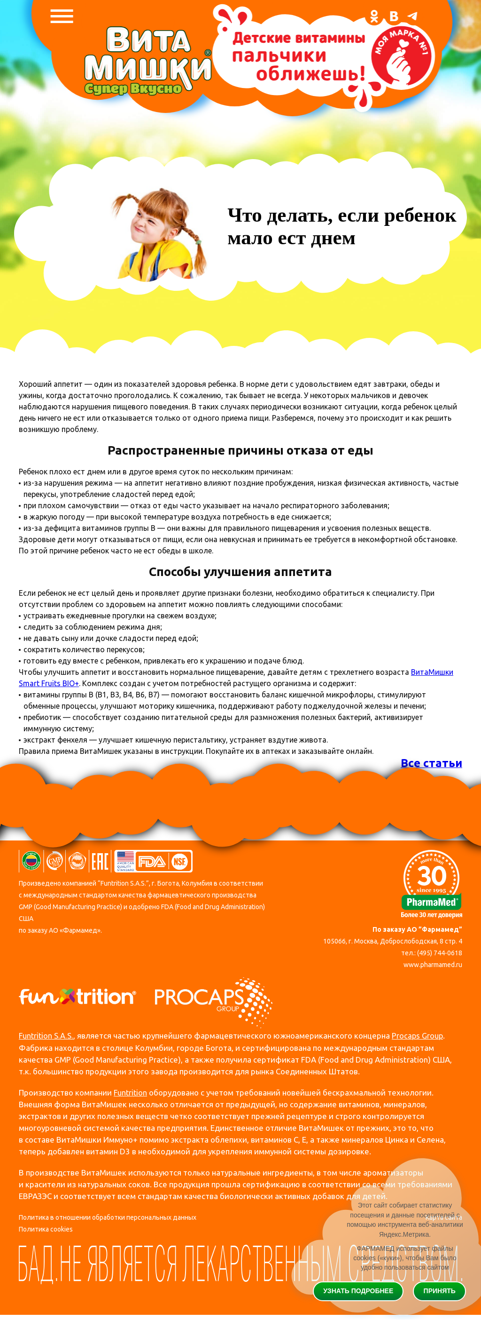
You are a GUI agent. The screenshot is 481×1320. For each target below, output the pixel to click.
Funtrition (131, 1092)
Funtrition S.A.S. (47, 1036)
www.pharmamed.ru (432, 965)
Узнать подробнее (358, 1291)
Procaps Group (419, 1036)
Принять (440, 1291)
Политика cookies (46, 1229)
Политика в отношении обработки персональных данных (107, 1217)
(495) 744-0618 (439, 953)
